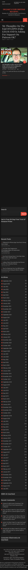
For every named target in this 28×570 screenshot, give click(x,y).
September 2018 (7, 415)
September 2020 (7, 348)
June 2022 (6, 289)
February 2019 (7, 401)
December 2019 (7, 373)
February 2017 (7, 469)
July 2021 (5, 320)
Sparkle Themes (20, 559)
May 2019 (5, 393)
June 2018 (6, 424)
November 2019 (7, 376)
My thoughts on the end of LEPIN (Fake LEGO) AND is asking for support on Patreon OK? (12, 66)
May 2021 (5, 326)
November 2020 (7, 342)
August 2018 (6, 418)
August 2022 (6, 283)
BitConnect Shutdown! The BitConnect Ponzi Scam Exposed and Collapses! (13, 505)
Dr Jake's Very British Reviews (14, 10)
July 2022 (5, 286)
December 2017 (7, 441)
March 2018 (6, 432)
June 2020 (6, 356)
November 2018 (7, 410)
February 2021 (7, 334)
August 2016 (6, 486)
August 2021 (6, 317)
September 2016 (7, 483)
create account (6, 4)
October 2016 (6, 480)
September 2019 (7, 382)
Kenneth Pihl (6, 528)
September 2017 (7, 449)
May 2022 (5, 292)
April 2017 (6, 463)
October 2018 (6, 413)
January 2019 (6, 404)
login (3, 1)
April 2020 (6, 362)
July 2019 (5, 387)
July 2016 (5, 488)
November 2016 (7, 477)
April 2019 (6, 396)
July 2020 (5, 354)
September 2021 (7, 314)
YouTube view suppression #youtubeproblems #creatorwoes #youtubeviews (10, 250)
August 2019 (6, 384)
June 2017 (6, 457)
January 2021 (6, 337)
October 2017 (6, 446)
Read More (5, 75)
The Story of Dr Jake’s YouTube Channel (14, 549)
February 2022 (7, 300)
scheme (5, 503)
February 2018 (7, 435)
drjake (4, 69)
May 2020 (5, 359)
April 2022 (6, 295)
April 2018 (6, 429)
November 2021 (7, 309)
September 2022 (7, 281)
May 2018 (5, 427)
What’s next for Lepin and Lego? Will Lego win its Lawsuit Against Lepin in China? (14, 511)
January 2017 (6, 472)
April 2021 (6, 328)
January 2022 (6, 303)
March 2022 (6, 297)
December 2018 (7, 407)
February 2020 (7, 368)
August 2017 (6, 452)
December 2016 (7, 474)
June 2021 (6, 323)
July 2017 (5, 455)
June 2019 (6, 390)
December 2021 (7, 306)
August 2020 (6, 351)
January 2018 (6, 438)
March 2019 (6, 399)
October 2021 (6, 312)
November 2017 (7, 443)
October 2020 (6, 345)
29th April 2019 (12, 69)
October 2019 (6, 379)
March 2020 (6, 365)
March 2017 (6, 466)
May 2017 (5, 460)
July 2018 (5, 421)
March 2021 (6, 331)
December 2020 (7, 340)
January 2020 (6, 370)
